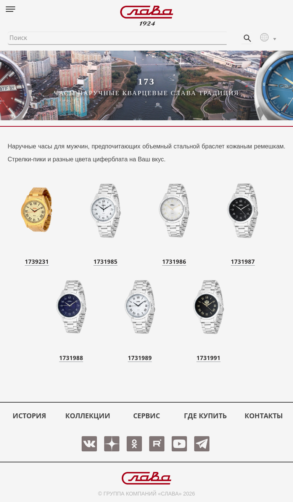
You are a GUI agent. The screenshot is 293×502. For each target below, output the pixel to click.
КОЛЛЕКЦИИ (87, 415)
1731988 (71, 358)
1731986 (174, 261)
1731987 (243, 261)
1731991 (208, 358)
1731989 (140, 358)
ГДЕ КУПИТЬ (205, 415)
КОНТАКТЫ (264, 415)
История (29, 415)
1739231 (37, 261)
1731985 (105, 261)
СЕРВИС (146, 415)
